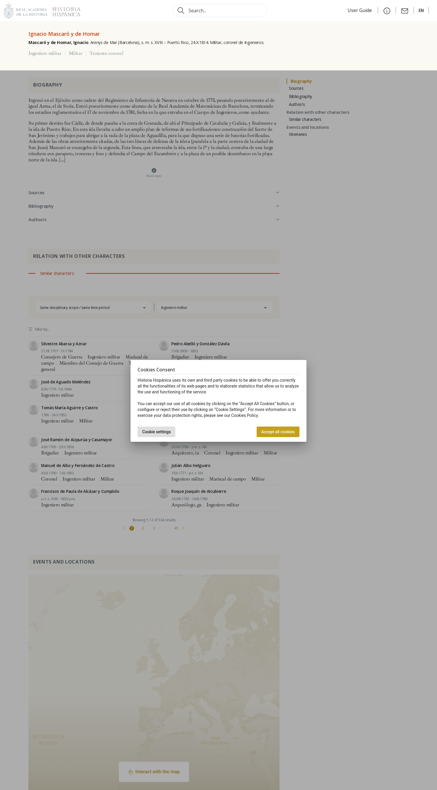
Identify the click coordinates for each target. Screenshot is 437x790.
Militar (75, 53)
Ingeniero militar (44, 53)
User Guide (360, 10)
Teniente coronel (106, 53)
